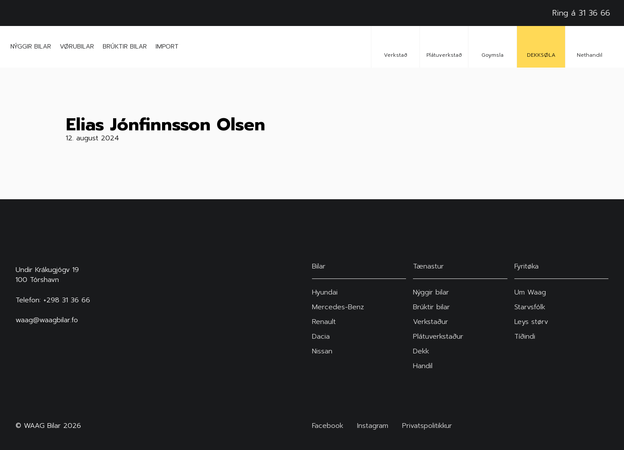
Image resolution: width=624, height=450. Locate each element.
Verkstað (395, 46)
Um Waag (530, 292)
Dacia (321, 336)
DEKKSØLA (541, 46)
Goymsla (492, 46)
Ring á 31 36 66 (581, 13)
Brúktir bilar (125, 46)
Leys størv (531, 322)
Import (167, 46)
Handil (422, 366)
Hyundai (325, 292)
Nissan (322, 351)
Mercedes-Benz (338, 307)
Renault (324, 322)
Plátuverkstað (444, 46)
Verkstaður (430, 322)
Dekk (421, 351)
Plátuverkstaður (438, 336)
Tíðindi (524, 336)
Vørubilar (77, 46)
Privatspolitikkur (427, 426)
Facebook (327, 426)
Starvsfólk (529, 307)
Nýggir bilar (30, 46)
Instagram (372, 426)
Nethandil (589, 46)
